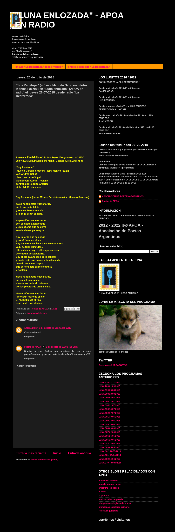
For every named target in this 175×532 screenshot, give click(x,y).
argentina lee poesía (109, 488)
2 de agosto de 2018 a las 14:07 (62, 347)
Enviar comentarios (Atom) (44, 460)
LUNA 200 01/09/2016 (109, 386)
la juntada (104, 495)
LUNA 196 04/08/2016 (109, 397)
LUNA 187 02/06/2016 (109, 432)
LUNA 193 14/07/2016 (109, 409)
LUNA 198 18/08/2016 (109, 394)
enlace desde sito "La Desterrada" (89, 66)
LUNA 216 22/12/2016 (109, 382)
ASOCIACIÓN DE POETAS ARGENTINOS (123, 196)
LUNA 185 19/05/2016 (109, 440)
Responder (29, 336)
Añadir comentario (26, 366)
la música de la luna (37, 313)
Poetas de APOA (32, 347)
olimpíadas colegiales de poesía (115, 503)
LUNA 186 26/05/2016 (109, 436)
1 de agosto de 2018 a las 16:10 (55, 328)
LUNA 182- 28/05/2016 (110, 451)
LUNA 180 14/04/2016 (109, 459)
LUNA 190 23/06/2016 (109, 421)
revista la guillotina (108, 511)
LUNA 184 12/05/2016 (109, 443)
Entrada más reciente (31, 453)
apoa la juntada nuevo (110, 484)
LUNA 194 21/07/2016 (109, 405)
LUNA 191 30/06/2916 (109, 417)
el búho (102, 491)
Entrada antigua (79, 453)
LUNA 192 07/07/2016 (109, 413)
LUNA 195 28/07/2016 (109, 401)
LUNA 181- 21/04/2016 (110, 455)
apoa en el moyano (108, 480)
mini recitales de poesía (111, 499)
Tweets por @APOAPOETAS (113, 365)
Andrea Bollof (31, 328)
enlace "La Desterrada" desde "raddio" (39, 66)
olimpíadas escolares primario (114, 507)
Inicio (57, 453)
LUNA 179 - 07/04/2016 (110, 463)
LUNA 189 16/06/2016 (109, 424)
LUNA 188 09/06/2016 (109, 428)
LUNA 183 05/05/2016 (109, 447)
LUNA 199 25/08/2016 (109, 390)
